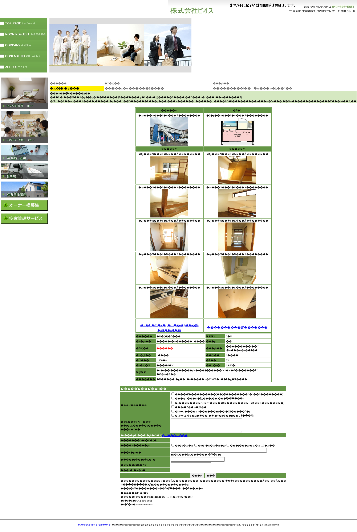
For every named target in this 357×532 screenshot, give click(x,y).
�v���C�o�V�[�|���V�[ (94, 527)
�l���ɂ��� (174, 437)
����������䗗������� (237, 327)
